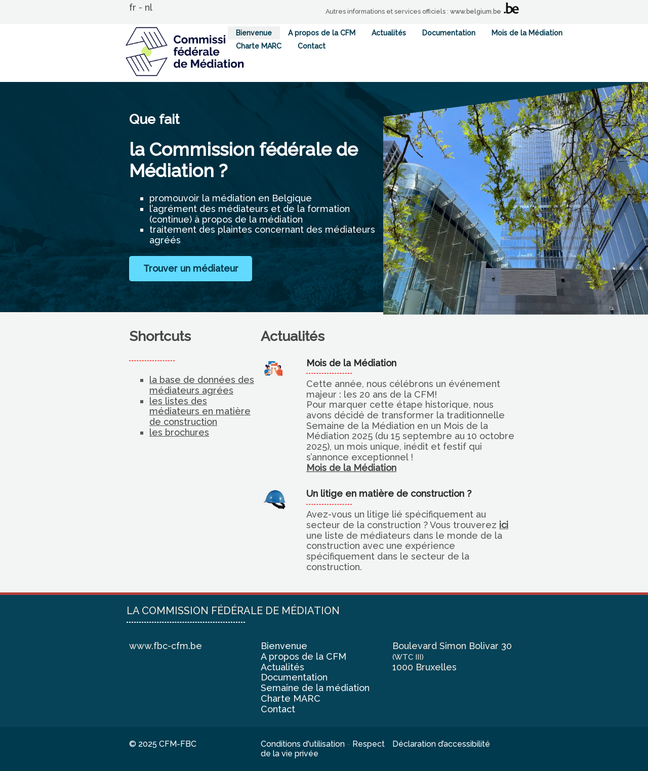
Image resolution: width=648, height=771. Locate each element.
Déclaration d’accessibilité (441, 744)
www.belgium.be (475, 11)
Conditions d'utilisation (303, 744)
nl (148, 7)
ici (503, 525)
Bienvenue (254, 33)
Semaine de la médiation (315, 687)
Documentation (448, 33)
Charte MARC (258, 46)
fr (132, 7)
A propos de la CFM (321, 33)
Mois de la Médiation (527, 33)
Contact (312, 46)
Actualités (389, 33)
